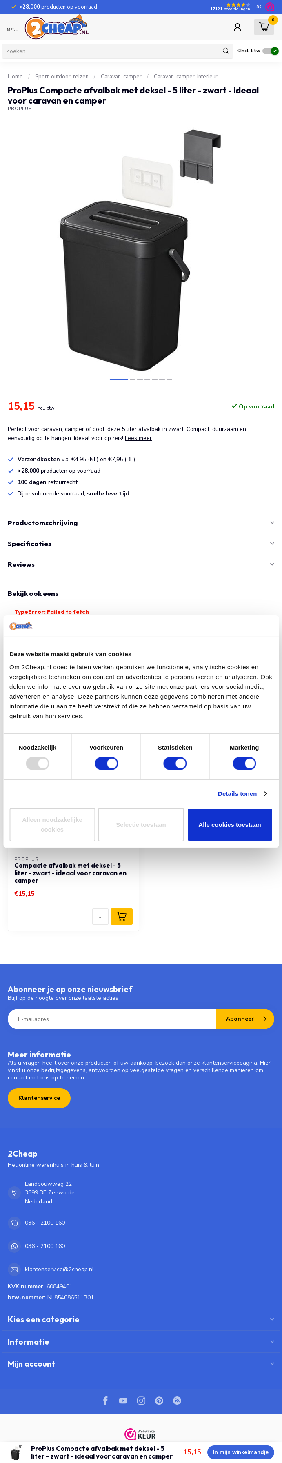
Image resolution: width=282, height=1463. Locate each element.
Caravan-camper (121, 76)
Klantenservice (39, 1098)
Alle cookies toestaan (229, 824)
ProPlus (20, 109)
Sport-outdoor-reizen (62, 76)
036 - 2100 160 (45, 1223)
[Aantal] (100, 916)
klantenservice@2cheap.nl (59, 1269)
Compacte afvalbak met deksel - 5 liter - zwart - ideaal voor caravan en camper (70, 873)
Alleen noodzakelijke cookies (52, 824)
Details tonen (237, 793)
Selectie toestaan (141, 824)
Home (15, 76)
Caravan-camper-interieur (186, 76)
